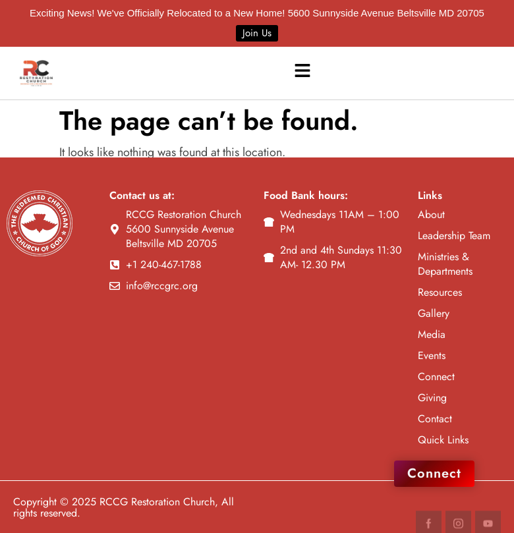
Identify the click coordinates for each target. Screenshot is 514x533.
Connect (434, 473)
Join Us (257, 33)
